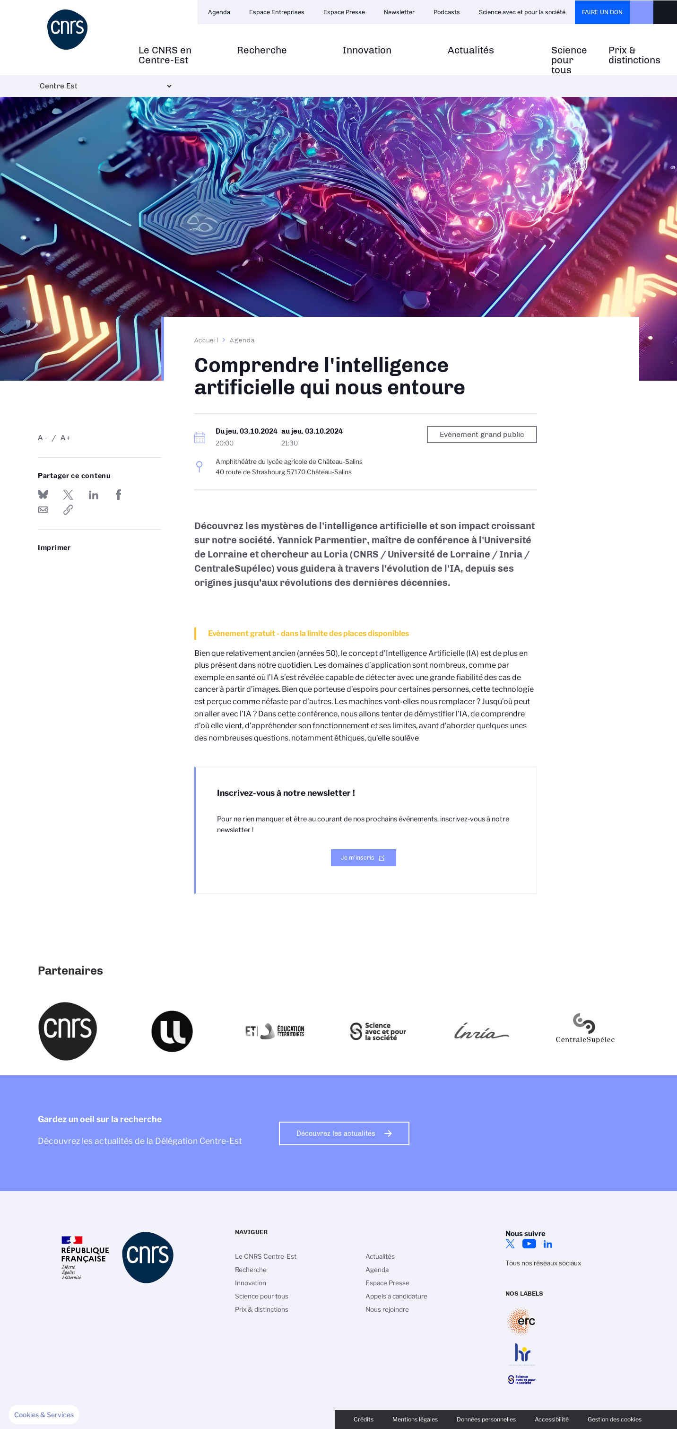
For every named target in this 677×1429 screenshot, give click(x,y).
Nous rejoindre (387, 1309)
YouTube (529, 1243)
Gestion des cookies (615, 1419)
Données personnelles (486, 1419)
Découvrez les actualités (335, 1133)
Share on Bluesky (43, 494)
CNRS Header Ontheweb (641, 12)
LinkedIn (548, 1243)
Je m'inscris (357, 857)
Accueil (206, 340)
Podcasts (447, 12)
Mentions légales (415, 1419)
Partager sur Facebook (118, 494)
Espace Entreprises (276, 12)
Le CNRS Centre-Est (265, 1256)
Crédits (363, 1419)
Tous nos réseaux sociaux (543, 1263)
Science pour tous (569, 60)
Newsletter (399, 12)
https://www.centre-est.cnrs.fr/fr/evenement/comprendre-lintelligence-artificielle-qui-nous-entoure (68, 510)
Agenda (219, 12)
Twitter (510, 1243)
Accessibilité (552, 1419)
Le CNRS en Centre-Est (165, 55)
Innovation (367, 50)
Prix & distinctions (634, 55)
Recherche (262, 50)
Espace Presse (344, 12)
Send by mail (43, 510)
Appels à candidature (396, 1296)
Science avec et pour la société (522, 12)
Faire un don (602, 12)
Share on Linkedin (93, 494)
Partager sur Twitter (68, 494)
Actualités (471, 50)
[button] (44, 1415)
